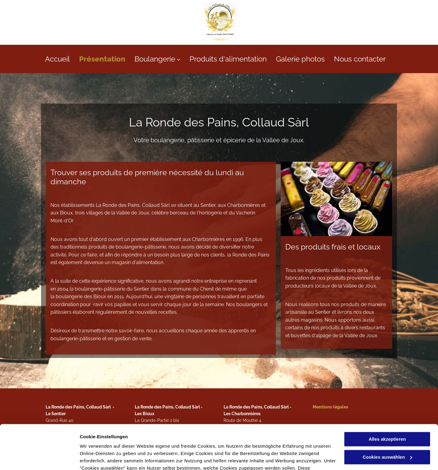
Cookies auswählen (101, 458)
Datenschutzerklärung (105, 441)
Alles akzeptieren (387, 397)
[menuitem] (62, 58)
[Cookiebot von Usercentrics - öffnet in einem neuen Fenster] (39, 458)
